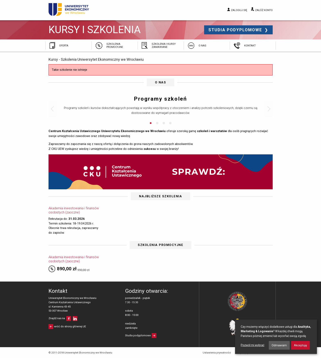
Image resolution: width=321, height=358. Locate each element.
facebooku (68, 318)
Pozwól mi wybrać (252, 345)
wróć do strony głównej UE (70, 326)
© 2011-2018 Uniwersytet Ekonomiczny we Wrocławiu (80, 352)
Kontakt (250, 45)
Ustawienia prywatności (217, 352)
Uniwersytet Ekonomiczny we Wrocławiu (69, 9)
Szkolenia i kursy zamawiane (164, 45)
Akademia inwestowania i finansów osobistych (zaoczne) (74, 210)
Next (268, 109)
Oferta (63, 45)
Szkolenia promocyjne (114, 45)
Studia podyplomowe (235, 29)
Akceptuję (300, 345)
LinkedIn (75, 318)
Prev (53, 109)
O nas (202, 45)
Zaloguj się (239, 10)
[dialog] (276, 337)
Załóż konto (264, 10)
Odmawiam (279, 345)
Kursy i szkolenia (95, 29)
